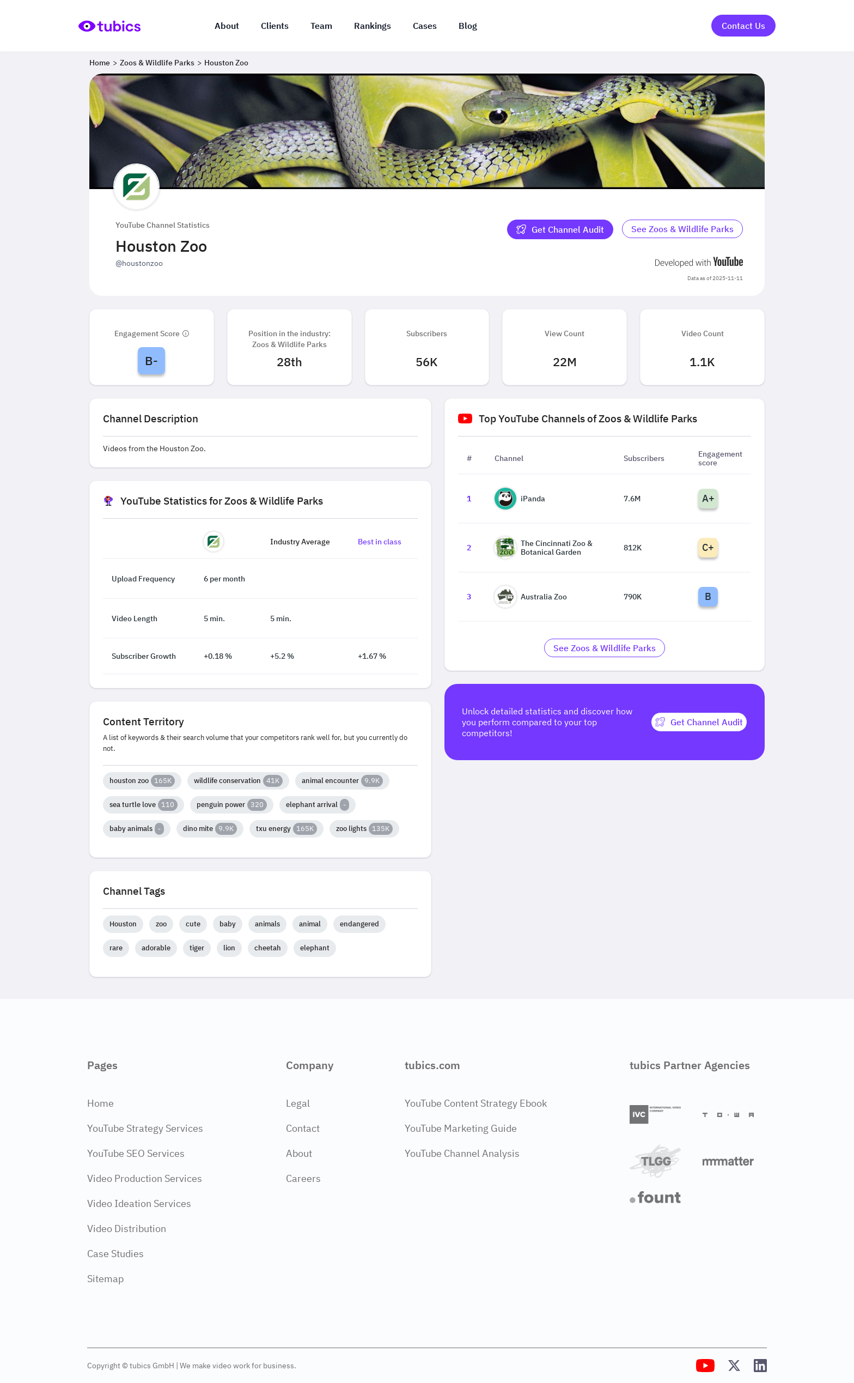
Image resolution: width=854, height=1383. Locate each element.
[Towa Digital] (735, 1115)
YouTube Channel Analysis (462, 1153)
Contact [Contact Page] (303, 1128)
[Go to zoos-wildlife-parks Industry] (682, 229)
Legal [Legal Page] (298, 1103)
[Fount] (662, 1197)
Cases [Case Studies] (425, 25)
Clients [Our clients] (275, 25)
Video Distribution (126, 1228)
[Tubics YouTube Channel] (705, 1365)
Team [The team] (321, 25)
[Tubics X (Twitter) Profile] (734, 1365)
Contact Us (743, 25)
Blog (468, 25)
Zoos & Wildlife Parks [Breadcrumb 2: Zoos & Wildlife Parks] (157, 62)
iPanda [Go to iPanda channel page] (520, 498)
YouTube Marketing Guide (461, 1128)
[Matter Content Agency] (735, 1161)
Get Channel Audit (560, 229)
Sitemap (105, 1278)
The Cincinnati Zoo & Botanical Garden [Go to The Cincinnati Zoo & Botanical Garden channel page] (544, 548)
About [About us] (227, 25)
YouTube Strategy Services (145, 1128)
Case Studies (115, 1253)
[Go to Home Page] (109, 26)
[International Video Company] (662, 1114)
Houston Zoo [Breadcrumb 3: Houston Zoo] (226, 62)
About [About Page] (299, 1153)
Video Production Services (144, 1178)
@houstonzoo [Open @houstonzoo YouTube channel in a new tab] (139, 263)
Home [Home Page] (100, 1103)
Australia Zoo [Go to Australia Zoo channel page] (531, 597)
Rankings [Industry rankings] (372, 25)
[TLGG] (662, 1161)
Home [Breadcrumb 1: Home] (99, 62)
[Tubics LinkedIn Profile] (760, 1365)
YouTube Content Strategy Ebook (476, 1103)
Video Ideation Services (139, 1203)
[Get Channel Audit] (560, 229)
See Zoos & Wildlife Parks (682, 228)
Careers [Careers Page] (303, 1178)
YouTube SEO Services (136, 1153)
